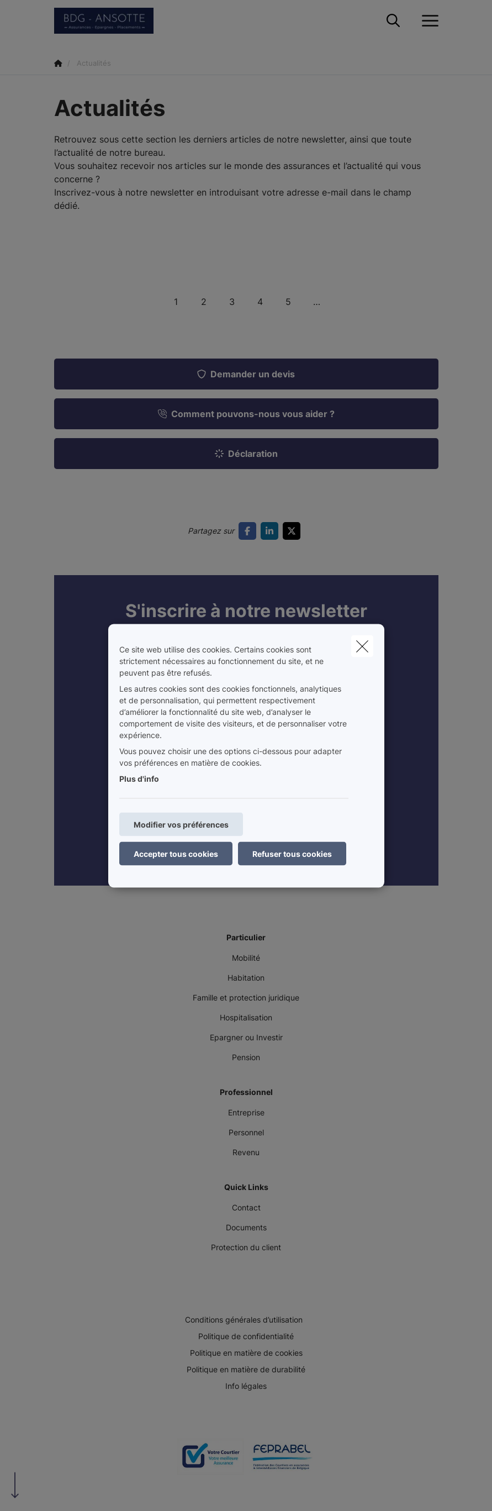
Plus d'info (139, 778)
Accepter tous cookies (176, 853)
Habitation (246, 977)
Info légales (246, 1386)
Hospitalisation (246, 1017)
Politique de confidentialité (246, 1336)
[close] (362, 646)
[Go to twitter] (294, 530)
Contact (246, 1207)
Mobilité (246, 957)
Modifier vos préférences (181, 824)
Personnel (246, 1132)
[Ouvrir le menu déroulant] (427, 20)
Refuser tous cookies (292, 853)
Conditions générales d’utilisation (244, 1319)
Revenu (246, 1152)
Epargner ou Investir (246, 1037)
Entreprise (246, 1112)
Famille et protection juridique (246, 997)
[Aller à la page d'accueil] (110, 20)
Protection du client (246, 1247)
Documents (246, 1227)
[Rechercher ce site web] (393, 20)
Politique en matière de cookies (246, 1352)
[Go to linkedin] (272, 530)
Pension (246, 1057)
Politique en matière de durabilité (246, 1369)
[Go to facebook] (250, 530)
